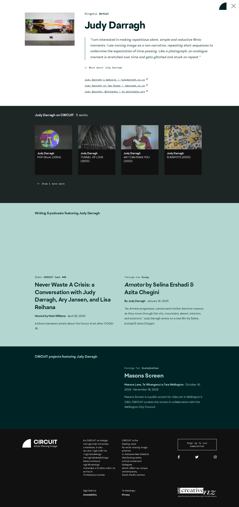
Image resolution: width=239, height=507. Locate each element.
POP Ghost (44, 157)
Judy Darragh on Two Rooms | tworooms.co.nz (115, 85)
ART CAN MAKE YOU (137, 157)
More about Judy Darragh (103, 67)
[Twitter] (196, 457)
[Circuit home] (41, 443)
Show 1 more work (51, 183)
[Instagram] (215, 457)
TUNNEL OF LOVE (92, 157)
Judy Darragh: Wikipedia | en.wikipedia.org (115, 91)
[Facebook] (179, 457)
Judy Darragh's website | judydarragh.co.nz (115, 79)
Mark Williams (57, 316)
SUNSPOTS (174, 157)
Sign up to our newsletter (197, 444)
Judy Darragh (136, 301)
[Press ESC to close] (233, 6)
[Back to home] (222, 6)
